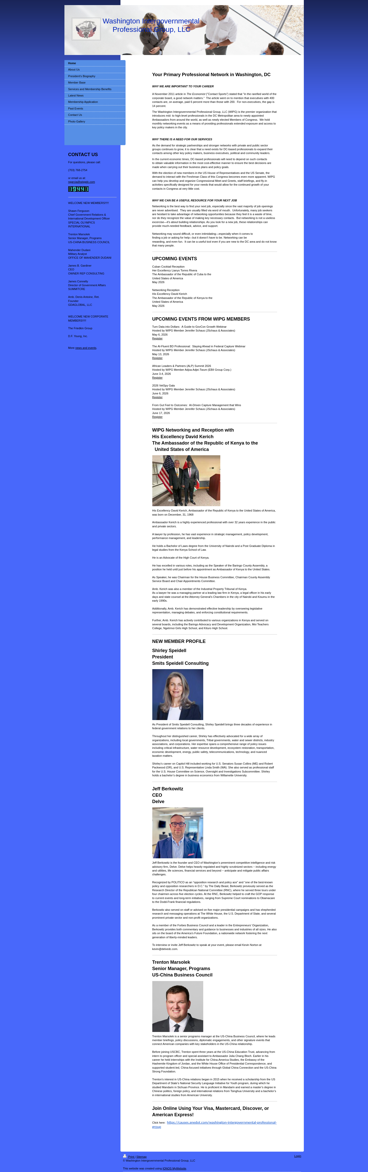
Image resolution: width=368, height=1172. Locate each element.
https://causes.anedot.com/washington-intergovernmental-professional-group (214, 1124)
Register (157, 338)
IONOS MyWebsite (174, 1168)
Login (297, 1155)
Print (129, 1156)
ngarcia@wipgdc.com (81, 181)
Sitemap (141, 1156)
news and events (86, 347)
